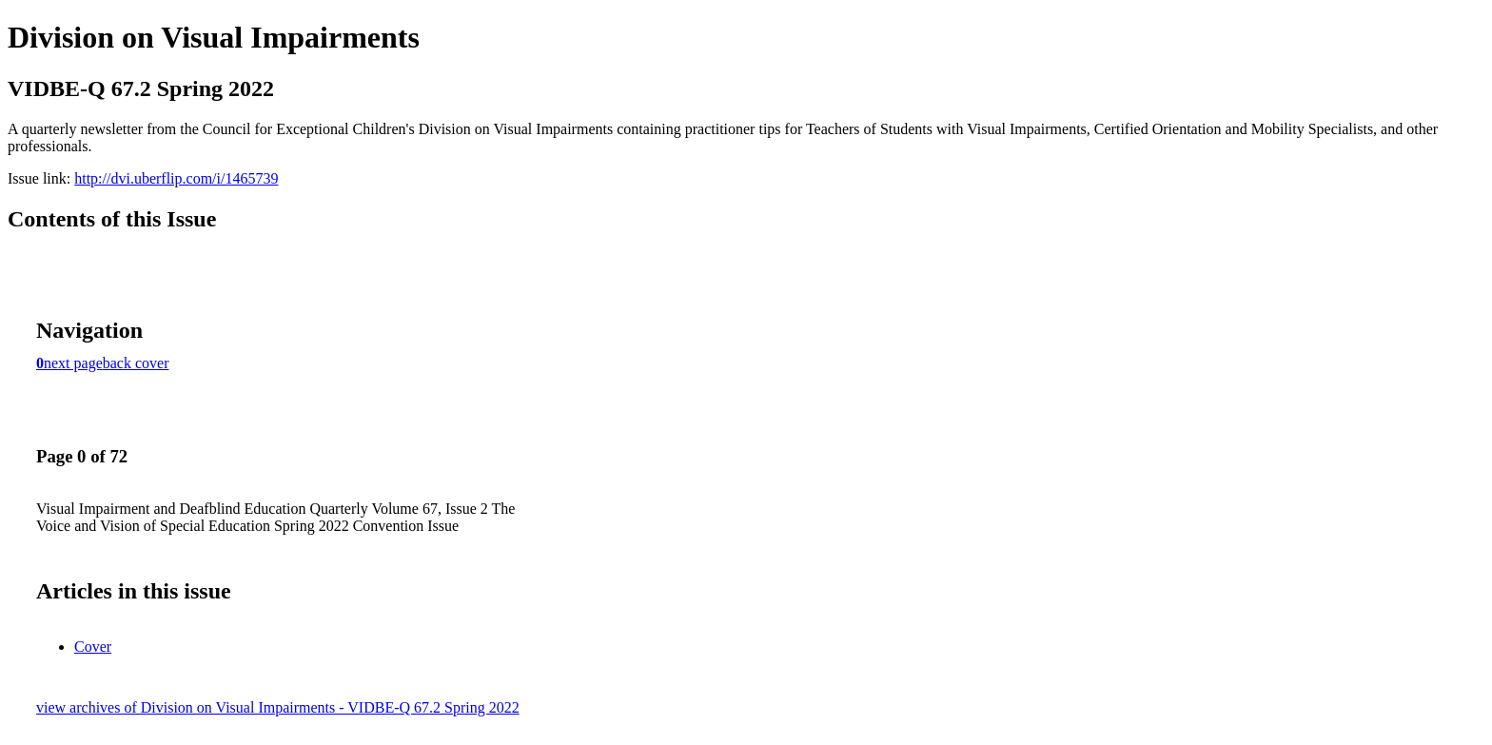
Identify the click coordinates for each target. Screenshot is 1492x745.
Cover (92, 646)
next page (73, 363)
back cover (136, 363)
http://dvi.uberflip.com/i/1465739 (176, 178)
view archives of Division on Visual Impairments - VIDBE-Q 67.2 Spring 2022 (278, 707)
